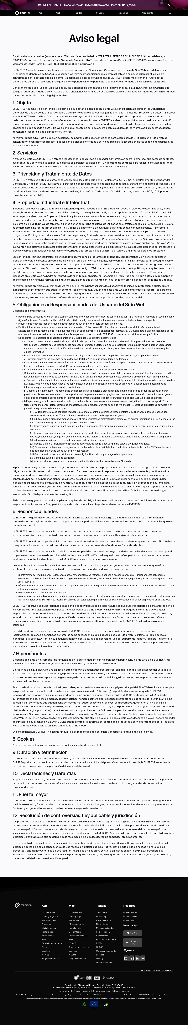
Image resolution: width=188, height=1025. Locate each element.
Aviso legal (64, 991)
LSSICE (72, 943)
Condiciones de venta (52, 943)
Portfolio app (47, 932)
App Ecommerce (49, 920)
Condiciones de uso (101, 991)
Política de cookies (120, 991)
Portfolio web (75, 928)
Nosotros (123, 13)
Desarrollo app (48, 913)
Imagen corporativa (50, 958)
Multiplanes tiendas (105, 928)
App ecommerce (103, 920)
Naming (45, 955)
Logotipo (46, 951)
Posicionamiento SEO (79, 935)
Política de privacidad (80, 991)
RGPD (44, 939)
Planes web (74, 920)
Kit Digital (100, 13)
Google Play (132, 942)
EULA (44, 947)
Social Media (48, 935)
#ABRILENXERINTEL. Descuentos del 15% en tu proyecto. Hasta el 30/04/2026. (87, 5)
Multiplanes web (76, 924)
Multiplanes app (49, 928)
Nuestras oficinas (131, 916)
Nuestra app (129, 920)
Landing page (75, 916)
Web (58, 13)
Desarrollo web (76, 913)
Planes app (47, 924)
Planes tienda (102, 924)
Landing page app (50, 916)
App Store (133, 933)
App (41, 13)
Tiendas (78, 13)
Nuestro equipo (130, 913)
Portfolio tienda (103, 932)
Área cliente (147, 13)
